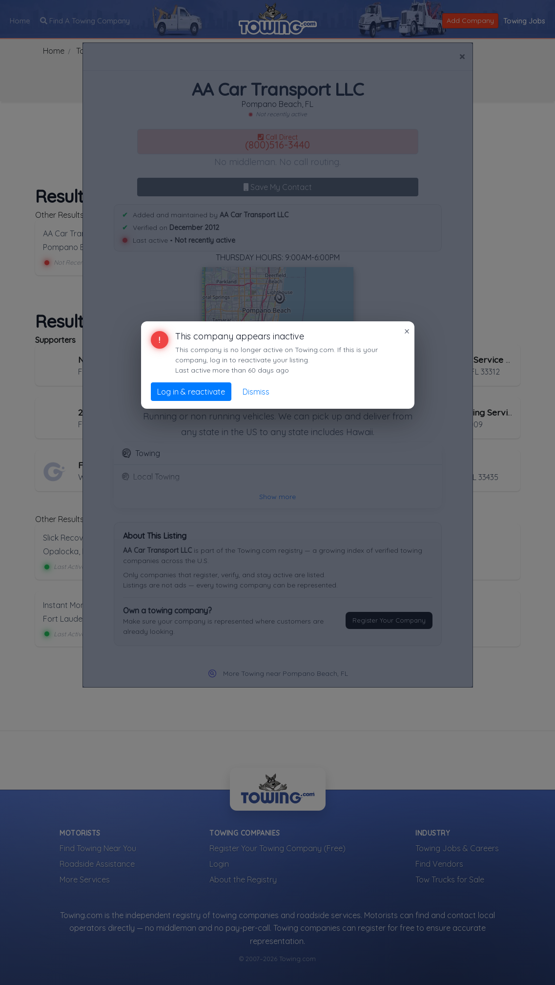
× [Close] (407, 331)
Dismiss (256, 392)
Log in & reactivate (191, 392)
